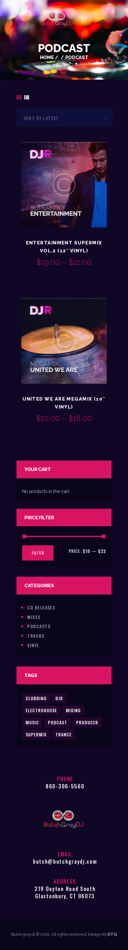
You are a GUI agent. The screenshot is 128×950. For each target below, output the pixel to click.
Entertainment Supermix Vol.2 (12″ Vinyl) (64, 246)
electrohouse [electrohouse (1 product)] (41, 710)
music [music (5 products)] (32, 722)
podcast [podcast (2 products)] (57, 722)
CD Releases (41, 607)
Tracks (35, 635)
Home (47, 57)
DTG (112, 934)
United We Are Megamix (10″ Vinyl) (64, 402)
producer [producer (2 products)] (87, 722)
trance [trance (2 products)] (63, 734)
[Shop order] (64, 118)
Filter (38, 552)
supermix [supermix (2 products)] (36, 734)
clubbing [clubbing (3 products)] (36, 698)
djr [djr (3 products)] (59, 698)
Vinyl (33, 645)
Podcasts (38, 626)
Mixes (33, 617)
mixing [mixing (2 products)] (73, 710)
